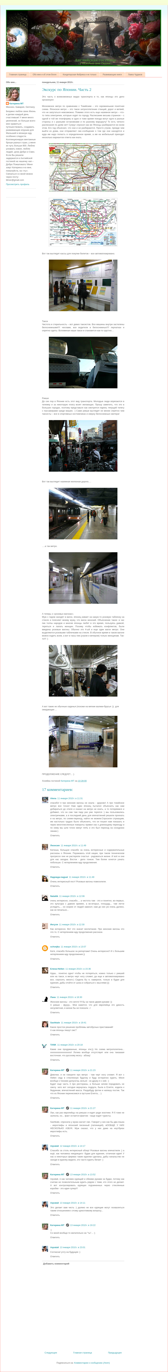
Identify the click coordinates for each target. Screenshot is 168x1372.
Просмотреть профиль (17, 184)
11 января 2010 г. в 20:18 (70, 1044)
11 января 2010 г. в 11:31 (70, 798)
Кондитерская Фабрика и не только (79, 74)
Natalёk (54, 896)
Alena (53, 798)
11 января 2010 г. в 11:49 (73, 845)
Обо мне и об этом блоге (44, 74)
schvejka (55, 946)
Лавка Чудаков (135, 74)
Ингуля (54, 924)
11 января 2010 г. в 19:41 (73, 1022)
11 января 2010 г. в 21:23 (82, 1070)
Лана (53, 997)
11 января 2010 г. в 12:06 (72, 896)
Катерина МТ (57, 1070)
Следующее (51, 1352)
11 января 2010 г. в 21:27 (82, 1108)
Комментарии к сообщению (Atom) (92, 1363)
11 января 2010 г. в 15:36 (78, 969)
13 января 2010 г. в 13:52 (82, 1174)
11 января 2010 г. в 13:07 (73, 946)
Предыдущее (115, 1352)
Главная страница (17, 74)
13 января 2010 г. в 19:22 (82, 1225)
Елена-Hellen (57, 969)
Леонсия (55, 845)
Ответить (55, 835)
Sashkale (55, 1022)
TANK (53, 1044)
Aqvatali (54, 1146)
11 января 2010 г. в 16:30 (69, 997)
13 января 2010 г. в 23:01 (72, 1247)
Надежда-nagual (59, 877)
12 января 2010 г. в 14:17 (72, 1146)
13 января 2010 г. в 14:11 (72, 1203)
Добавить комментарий (56, 1263)
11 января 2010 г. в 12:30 (72, 924)
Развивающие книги (112, 74)
